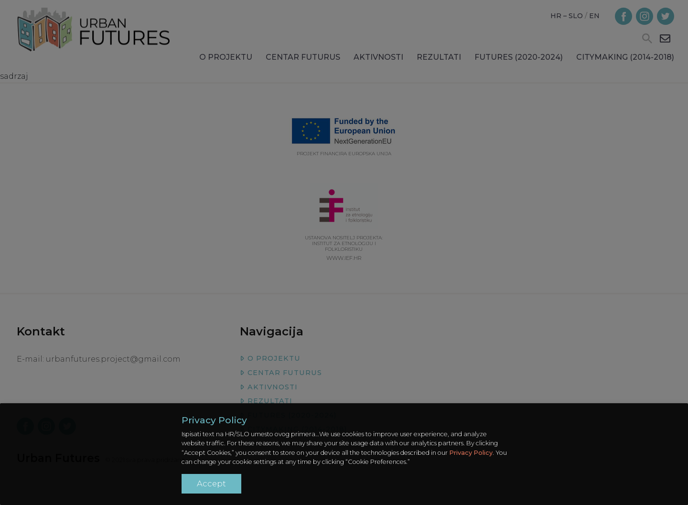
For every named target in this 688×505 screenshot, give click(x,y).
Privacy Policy (471, 452)
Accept (211, 483)
